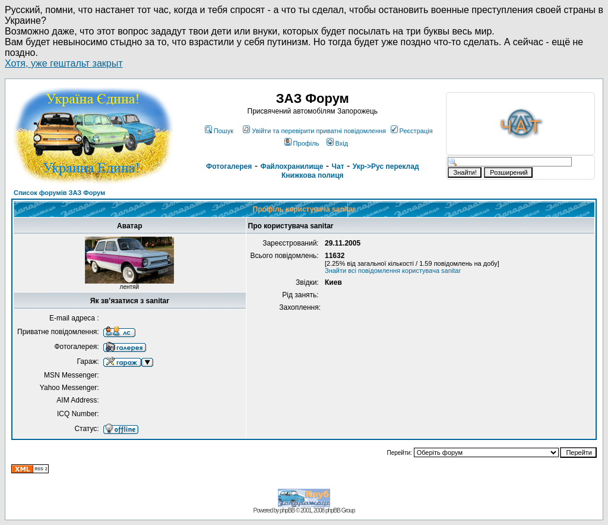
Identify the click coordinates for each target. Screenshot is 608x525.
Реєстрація (412, 130)
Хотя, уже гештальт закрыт (64, 63)
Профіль (301, 143)
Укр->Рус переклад (386, 166)
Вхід (338, 143)
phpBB (287, 510)
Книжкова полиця (312, 175)
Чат (338, 166)
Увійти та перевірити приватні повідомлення (314, 130)
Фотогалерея (229, 166)
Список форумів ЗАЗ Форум (59, 192)
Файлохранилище (291, 166)
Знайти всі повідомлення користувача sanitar (393, 270)
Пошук (219, 130)
